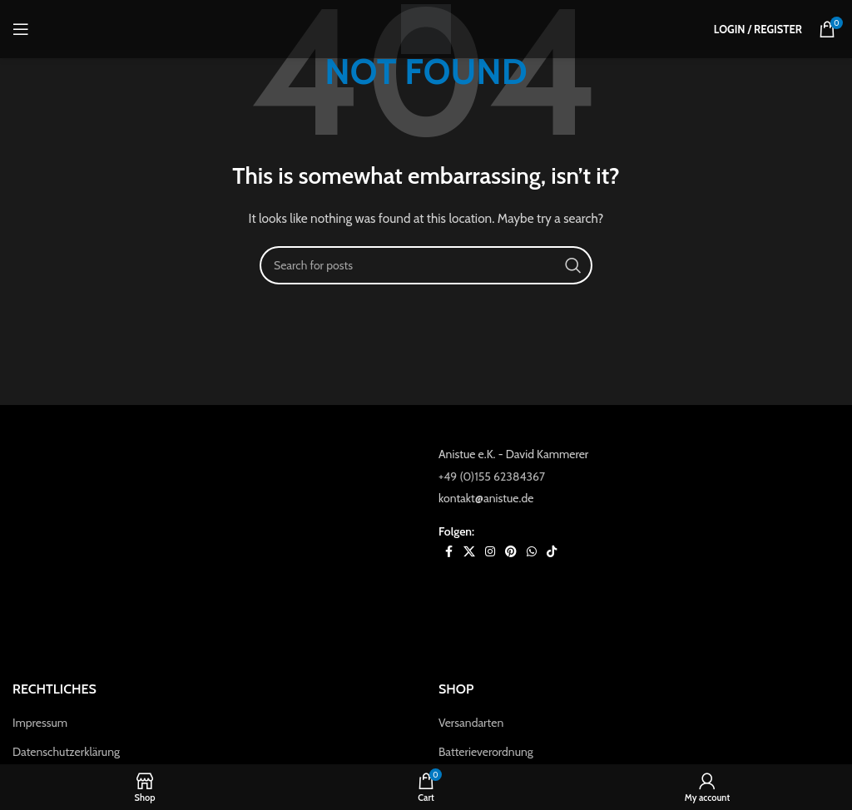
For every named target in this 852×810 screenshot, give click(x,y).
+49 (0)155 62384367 (491, 476)
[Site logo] (426, 27)
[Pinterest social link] (511, 552)
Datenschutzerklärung (66, 751)
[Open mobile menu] (20, 29)
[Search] (426, 265)
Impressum (39, 722)
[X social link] (469, 552)
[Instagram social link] (490, 552)
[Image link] (213, 545)
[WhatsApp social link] (532, 552)
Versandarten (470, 722)
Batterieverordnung (485, 751)
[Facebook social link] (448, 552)
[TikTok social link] (552, 552)
